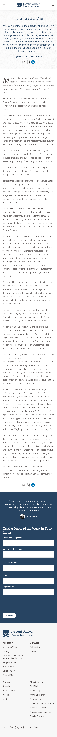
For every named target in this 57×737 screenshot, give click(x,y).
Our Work (34, 643)
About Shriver (37, 682)
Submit (9, 615)
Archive (6, 682)
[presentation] (22, 604)
